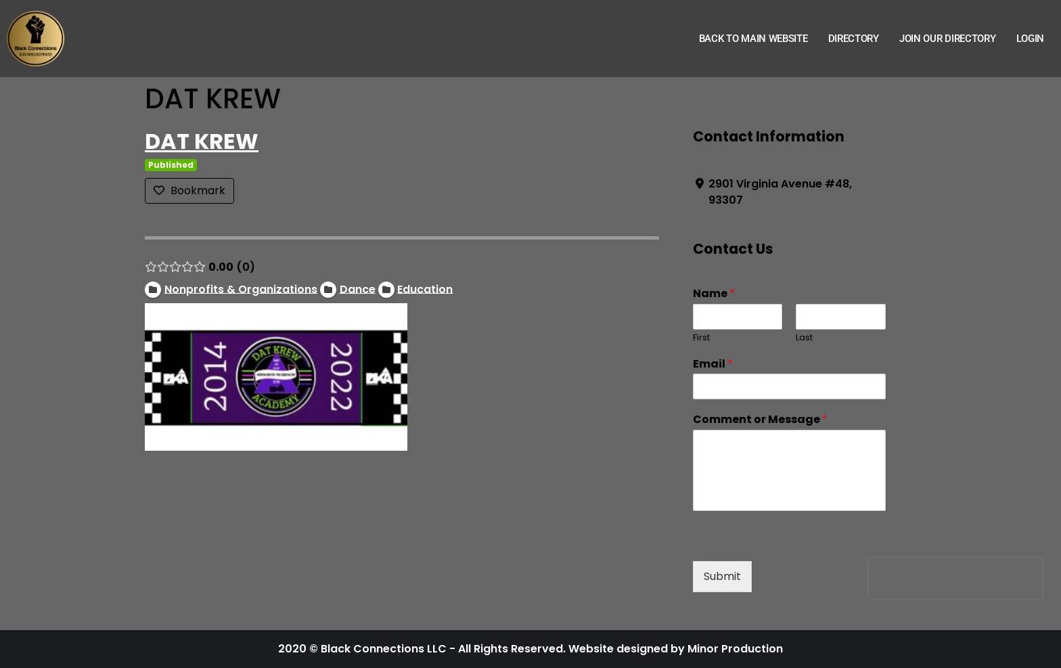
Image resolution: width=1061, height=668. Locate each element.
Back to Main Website (753, 38)
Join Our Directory (947, 38)
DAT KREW (201, 141)
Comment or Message (760, 420)
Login (1030, 38)
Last (804, 338)
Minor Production (735, 648)
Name (714, 294)
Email (713, 364)
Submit (722, 576)
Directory (853, 38)
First (701, 338)
